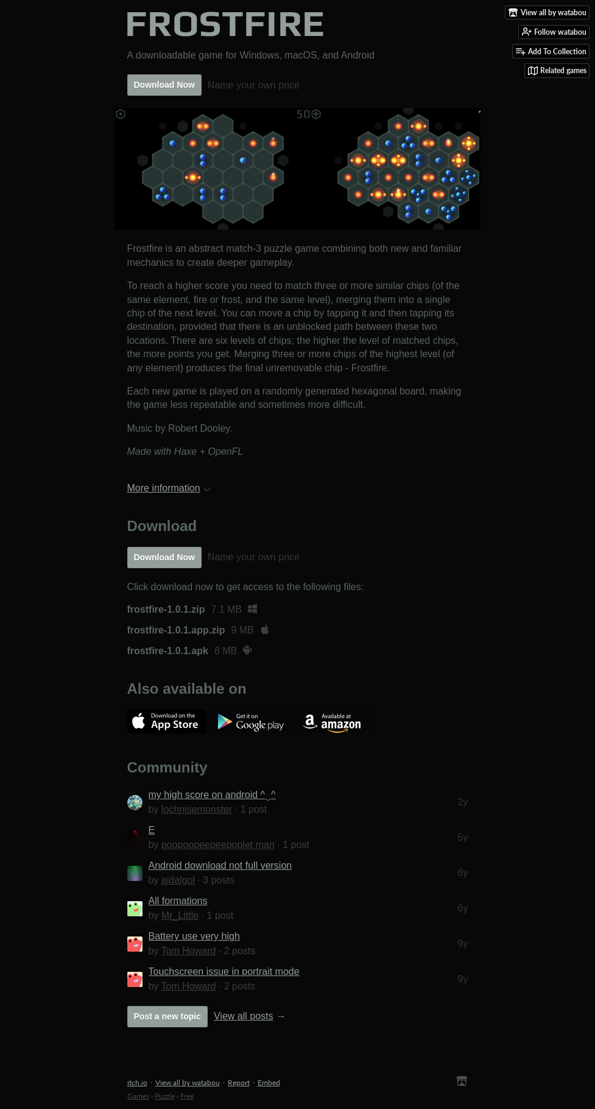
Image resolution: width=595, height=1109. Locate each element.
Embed (269, 1082)
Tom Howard (188, 951)
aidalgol (178, 880)
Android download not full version (220, 865)
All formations (178, 901)
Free (187, 1095)
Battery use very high (194, 936)
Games (138, 1095)
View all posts (243, 1016)
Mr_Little (180, 915)
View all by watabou (187, 1082)
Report (239, 1082)
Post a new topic (167, 1016)
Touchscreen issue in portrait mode (224, 971)
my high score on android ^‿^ (212, 795)
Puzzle (165, 1095)
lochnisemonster (197, 809)
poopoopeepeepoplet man (218, 845)
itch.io (137, 1082)
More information (169, 488)
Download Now (164, 85)
